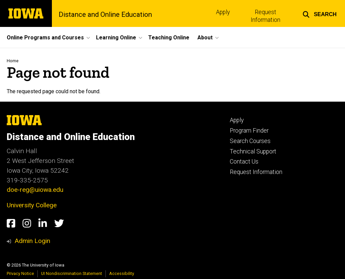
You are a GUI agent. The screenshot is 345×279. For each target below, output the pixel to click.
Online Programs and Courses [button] (45, 37)
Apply (223, 12)
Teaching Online (168, 37)
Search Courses (250, 141)
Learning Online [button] (116, 37)
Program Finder (249, 130)
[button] (319, 13)
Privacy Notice (20, 273)
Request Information (265, 16)
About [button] (205, 37)
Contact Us (244, 161)
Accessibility (121, 273)
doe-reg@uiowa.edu (35, 190)
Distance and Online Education (105, 14)
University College (32, 205)
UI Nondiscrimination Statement (71, 273)
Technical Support (253, 151)
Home (13, 60)
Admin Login (32, 241)
